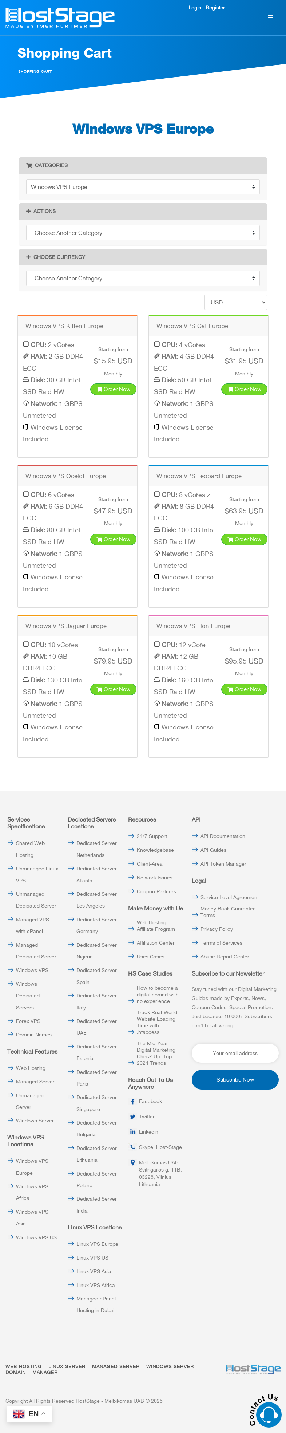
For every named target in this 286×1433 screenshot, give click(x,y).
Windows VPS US (36, 1237)
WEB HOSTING (23, 1366)
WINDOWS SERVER (170, 1366)
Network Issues (154, 878)
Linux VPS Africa (95, 1285)
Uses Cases (150, 957)
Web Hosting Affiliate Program (156, 926)
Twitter (147, 1116)
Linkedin (148, 1132)
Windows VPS (32, 970)
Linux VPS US (92, 1258)
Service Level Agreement (229, 897)
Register (215, 8)
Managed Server (35, 1081)
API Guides (213, 850)
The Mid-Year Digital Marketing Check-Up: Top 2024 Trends (156, 1053)
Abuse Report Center (224, 957)
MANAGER (45, 1372)
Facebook (150, 1101)
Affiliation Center (156, 943)
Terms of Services (221, 943)
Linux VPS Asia (93, 1271)
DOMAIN (15, 1372)
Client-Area (150, 864)
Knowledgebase (155, 850)
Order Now (113, 389)
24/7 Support (152, 836)
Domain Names (34, 1035)
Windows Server (35, 1120)
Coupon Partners (156, 891)
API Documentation (222, 836)
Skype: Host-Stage (160, 1147)
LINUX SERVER (67, 1366)
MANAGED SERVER (116, 1366)
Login (194, 8)
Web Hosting (30, 1068)
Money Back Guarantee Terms (228, 912)
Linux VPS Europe (97, 1244)
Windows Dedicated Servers (28, 996)
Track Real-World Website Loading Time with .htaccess (157, 1022)
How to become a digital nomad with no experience (158, 994)
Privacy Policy (216, 929)
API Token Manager (223, 864)
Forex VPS (28, 1021)
